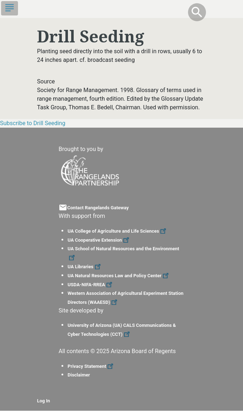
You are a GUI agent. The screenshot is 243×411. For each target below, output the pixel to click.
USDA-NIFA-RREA (91, 284)
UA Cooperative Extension (99, 240)
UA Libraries (85, 266)
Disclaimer (79, 375)
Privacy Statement (91, 366)
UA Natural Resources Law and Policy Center (119, 275)
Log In (43, 400)
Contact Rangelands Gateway (98, 207)
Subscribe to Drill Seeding (32, 123)
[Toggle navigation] (9, 8)
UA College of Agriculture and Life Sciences (118, 231)
